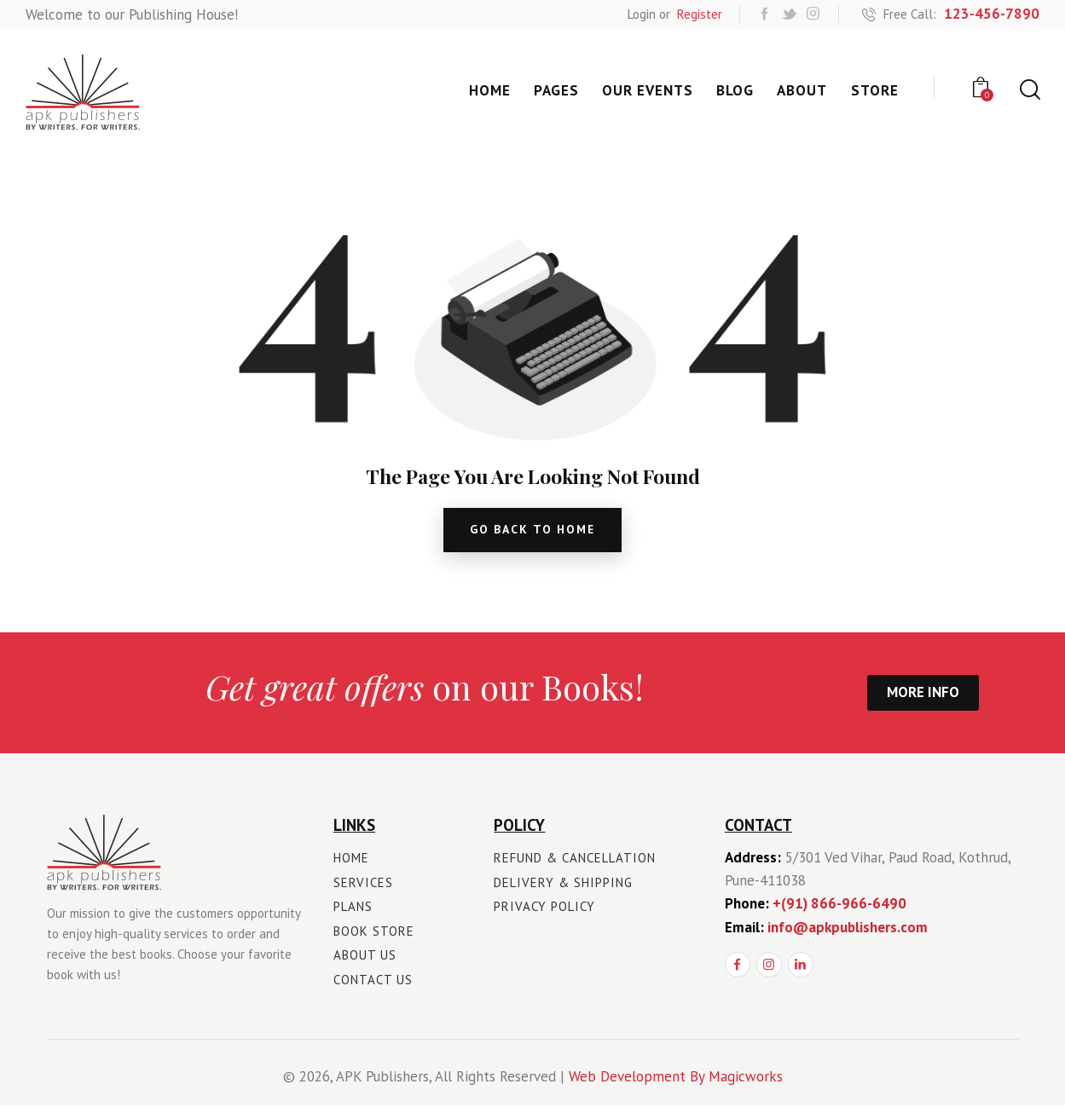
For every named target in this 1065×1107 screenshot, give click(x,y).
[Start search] (1028, 90)
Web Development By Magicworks (676, 1078)
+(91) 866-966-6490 (839, 905)
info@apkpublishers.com (847, 929)
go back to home (532, 531)
